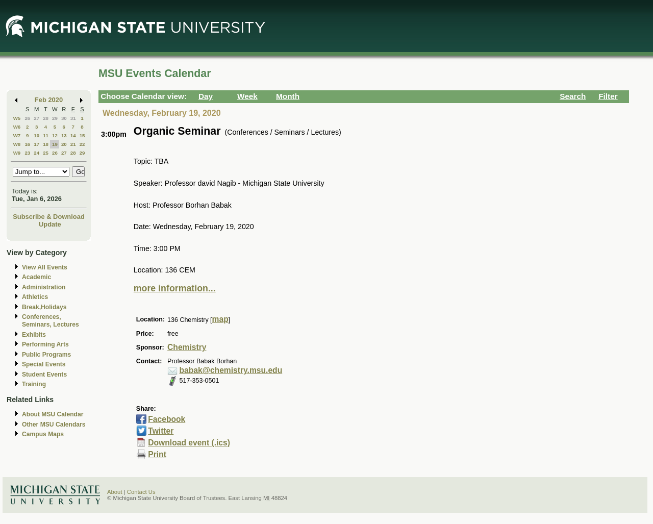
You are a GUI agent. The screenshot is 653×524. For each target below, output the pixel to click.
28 (45, 118)
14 (73, 135)
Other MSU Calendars (54, 424)
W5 (17, 118)
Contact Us (141, 492)
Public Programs (46, 354)
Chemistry (186, 347)
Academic (36, 277)
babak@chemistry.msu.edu (231, 370)
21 (73, 144)
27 (36, 118)
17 (36, 144)
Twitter (160, 431)
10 (36, 135)
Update (50, 224)
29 (55, 118)
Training (34, 384)
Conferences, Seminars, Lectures (50, 320)
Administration (43, 287)
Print (157, 454)
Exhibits (34, 334)
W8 (17, 144)
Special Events (43, 364)
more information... (175, 288)
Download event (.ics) (189, 442)
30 (64, 118)
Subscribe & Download (49, 216)
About (114, 492)
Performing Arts (45, 344)
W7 (17, 135)
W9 (17, 153)
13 (64, 135)
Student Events (44, 374)
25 (45, 153)
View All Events (44, 267)
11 (45, 135)
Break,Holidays (44, 307)
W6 (17, 127)
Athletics (35, 297)
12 (55, 135)
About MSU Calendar (52, 414)
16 (27, 144)
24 (36, 153)
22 (82, 144)
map (220, 319)
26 (27, 118)
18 (45, 144)
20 (64, 144)
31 (73, 118)
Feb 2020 (49, 100)
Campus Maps (43, 434)
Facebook (166, 419)
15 (82, 135)
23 (27, 153)
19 (55, 144)
